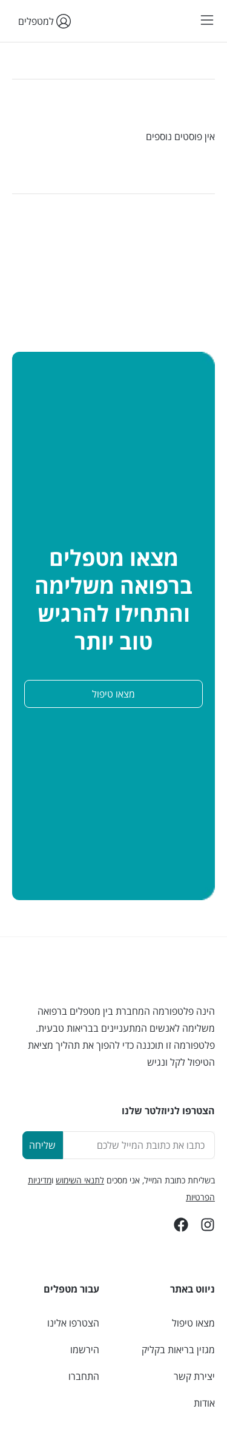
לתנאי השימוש (80, 1180)
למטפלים (41, 21)
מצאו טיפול (193, 1323)
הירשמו (84, 1349)
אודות (204, 1403)
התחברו (83, 1376)
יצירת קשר (194, 1376)
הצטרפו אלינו (73, 1323)
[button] (207, 21)
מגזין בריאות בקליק (178, 1349)
